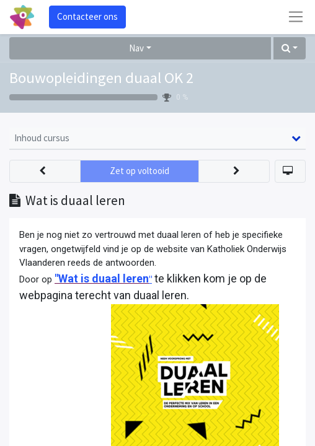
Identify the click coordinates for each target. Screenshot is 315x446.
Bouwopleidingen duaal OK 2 (101, 77)
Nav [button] (136, 48)
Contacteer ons (87, 16)
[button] (289, 48)
